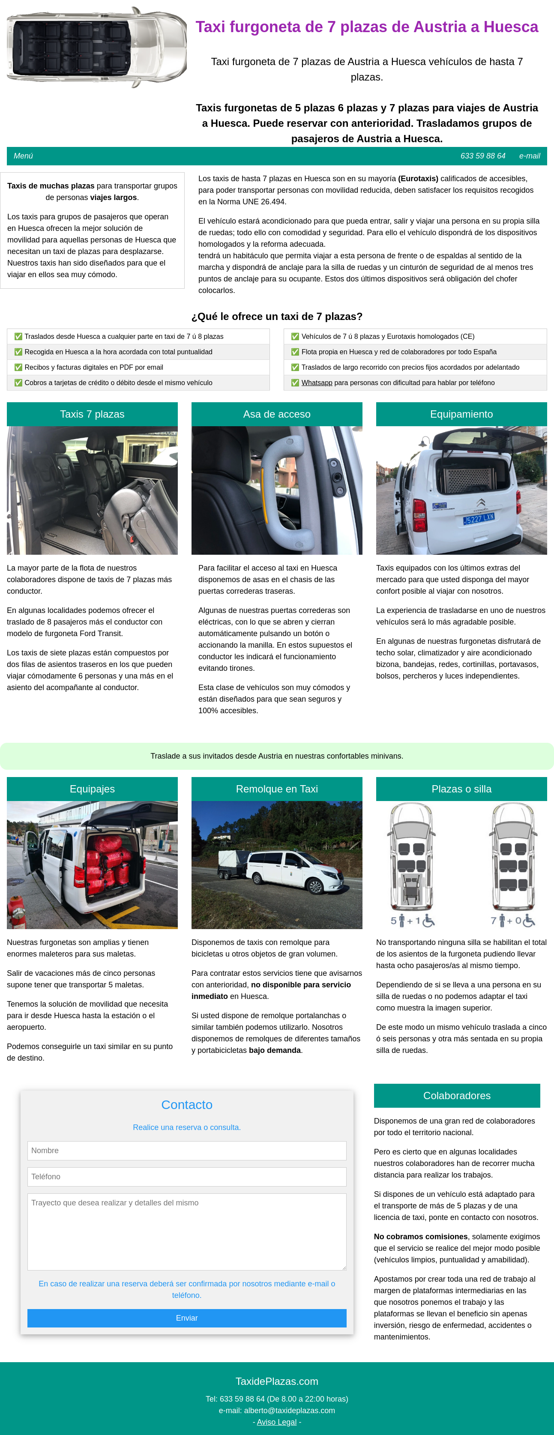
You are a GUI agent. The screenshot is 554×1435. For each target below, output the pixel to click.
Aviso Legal (277, 1422)
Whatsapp (317, 382)
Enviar (187, 1318)
